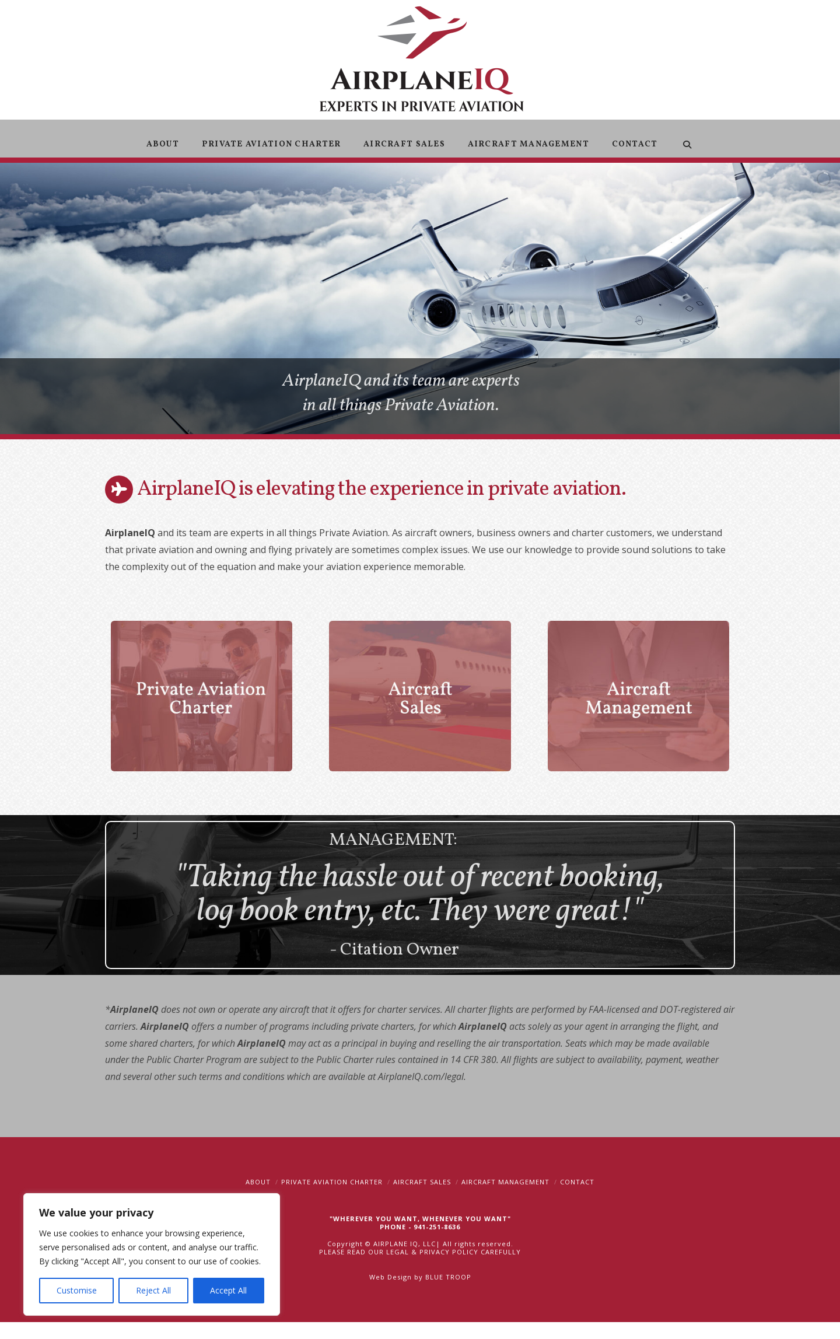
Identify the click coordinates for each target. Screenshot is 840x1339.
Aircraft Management (505, 1181)
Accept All (228, 1290)
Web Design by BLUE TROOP (420, 1276)
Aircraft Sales (422, 1181)
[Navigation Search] (686, 139)
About (258, 1181)
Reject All (153, 1290)
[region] (151, 1254)
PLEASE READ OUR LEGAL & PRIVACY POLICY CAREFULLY (420, 1251)
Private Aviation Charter (332, 1181)
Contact (577, 1181)
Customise (77, 1290)
